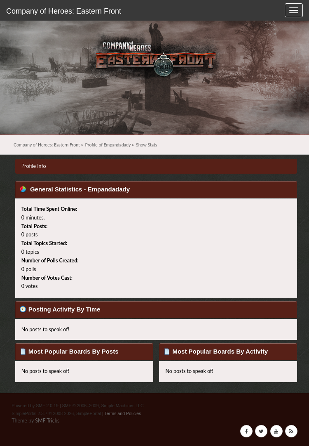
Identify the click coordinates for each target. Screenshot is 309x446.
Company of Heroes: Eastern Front (63, 11)
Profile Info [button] (33, 166)
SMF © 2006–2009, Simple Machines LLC (103, 405)
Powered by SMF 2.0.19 (35, 405)
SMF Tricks (47, 421)
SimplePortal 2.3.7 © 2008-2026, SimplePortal (56, 413)
